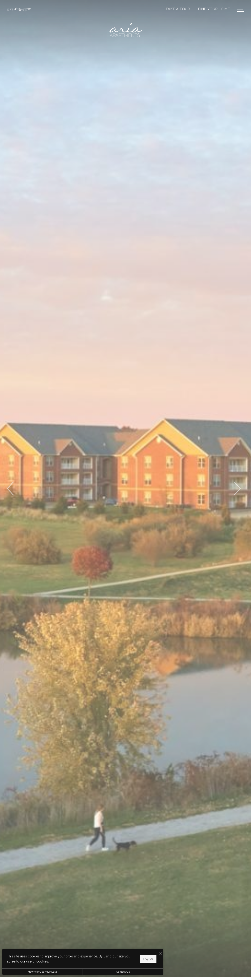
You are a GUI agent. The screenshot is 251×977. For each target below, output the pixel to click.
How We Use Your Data (42, 971)
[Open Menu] (240, 9)
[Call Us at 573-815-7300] (19, 9)
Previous (11, 488)
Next (237, 488)
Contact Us (123, 971)
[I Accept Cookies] (160, 954)
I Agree (148, 958)
